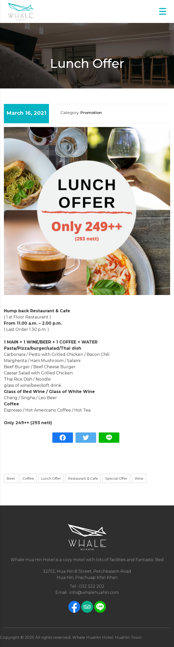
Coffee (28, 478)
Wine (139, 478)
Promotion (91, 112)
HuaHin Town (128, 637)
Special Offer (116, 478)
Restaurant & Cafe (83, 478)
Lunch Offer (51, 478)
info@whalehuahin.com (94, 592)
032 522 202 (91, 586)
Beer (11, 478)
